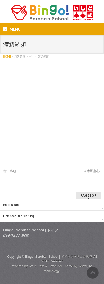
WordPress (37, 266)
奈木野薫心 (92, 171)
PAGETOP (88, 195)
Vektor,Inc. (85, 266)
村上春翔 (9, 171)
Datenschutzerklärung (18, 216)
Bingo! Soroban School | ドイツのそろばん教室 (58, 257)
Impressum (11, 205)
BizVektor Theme (61, 266)
